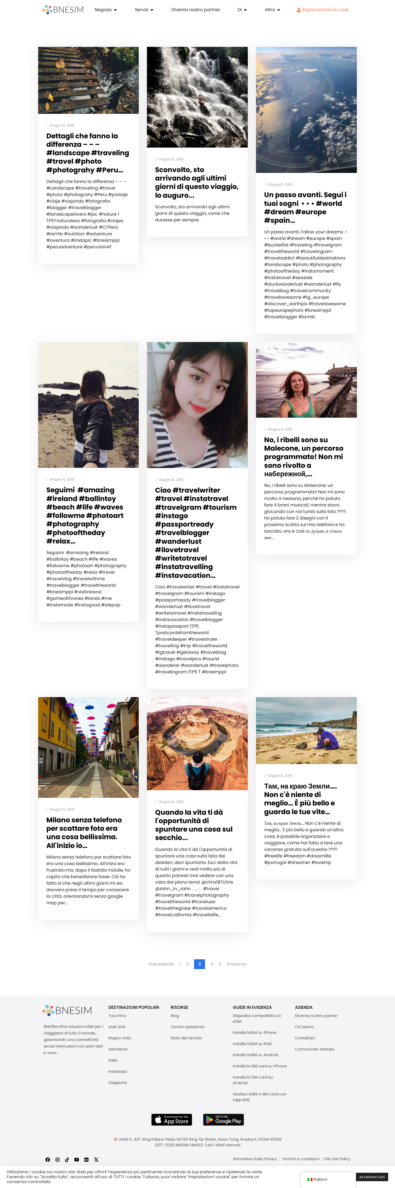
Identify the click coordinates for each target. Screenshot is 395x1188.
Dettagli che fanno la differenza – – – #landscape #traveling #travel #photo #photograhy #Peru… (87, 153)
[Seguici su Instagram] (57, 1159)
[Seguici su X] (96, 1159)
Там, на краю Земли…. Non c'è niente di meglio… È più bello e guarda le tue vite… (300, 799)
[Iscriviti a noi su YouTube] (76, 1159)
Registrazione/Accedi (323, 10)
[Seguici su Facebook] (47, 1159)
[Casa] (62, 10)
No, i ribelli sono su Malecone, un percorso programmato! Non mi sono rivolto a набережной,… (303, 457)
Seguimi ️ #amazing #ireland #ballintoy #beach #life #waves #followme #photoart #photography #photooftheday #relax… (84, 515)
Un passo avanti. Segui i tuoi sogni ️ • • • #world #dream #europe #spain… (305, 208)
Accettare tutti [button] (372, 1177)
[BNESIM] (66, 1010)
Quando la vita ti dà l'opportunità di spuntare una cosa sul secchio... (194, 825)
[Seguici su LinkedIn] (86, 1159)
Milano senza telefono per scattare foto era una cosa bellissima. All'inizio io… (84, 833)
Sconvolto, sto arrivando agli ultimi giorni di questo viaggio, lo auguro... (197, 183)
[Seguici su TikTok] (67, 1159)
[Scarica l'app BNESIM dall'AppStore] (171, 1120)
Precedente (161, 964)
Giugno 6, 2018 (60, 125)
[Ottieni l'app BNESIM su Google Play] (223, 1120)
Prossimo (236, 964)
